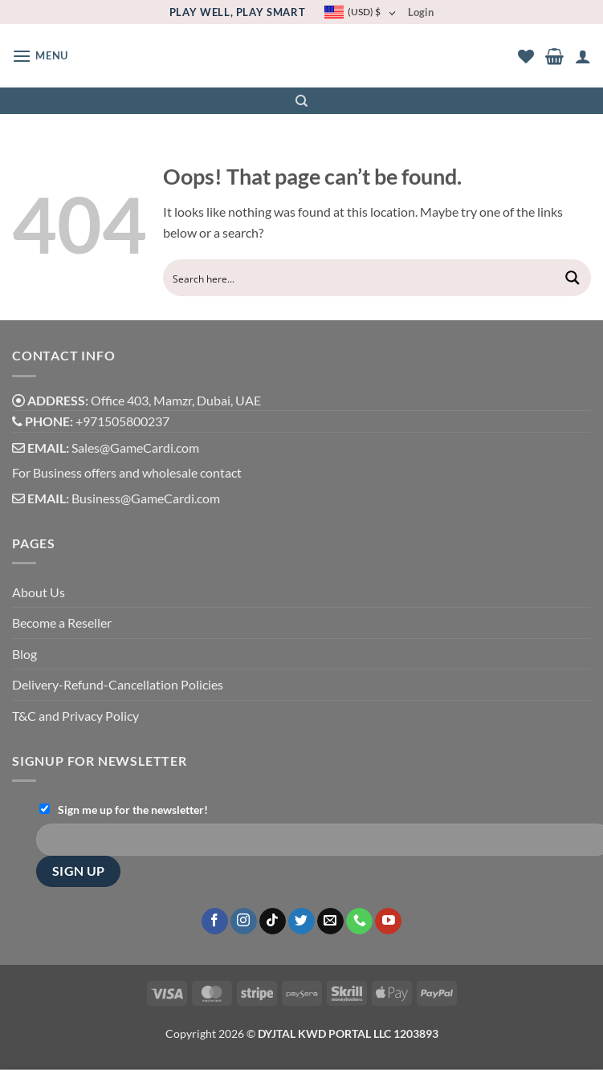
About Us (38, 592)
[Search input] (360, 277)
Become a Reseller (62, 622)
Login (421, 12)
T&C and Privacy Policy (75, 715)
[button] (40, 55)
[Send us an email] (330, 921)
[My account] (583, 56)
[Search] (301, 101)
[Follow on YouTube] (388, 921)
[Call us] (359, 921)
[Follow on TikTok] (272, 921)
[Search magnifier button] (572, 277)
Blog (24, 653)
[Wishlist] (526, 56)
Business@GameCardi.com (145, 498)
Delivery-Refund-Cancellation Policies (117, 684)
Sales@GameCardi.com (135, 447)
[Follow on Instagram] (243, 921)
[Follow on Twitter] (301, 921)
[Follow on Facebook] (215, 921)
